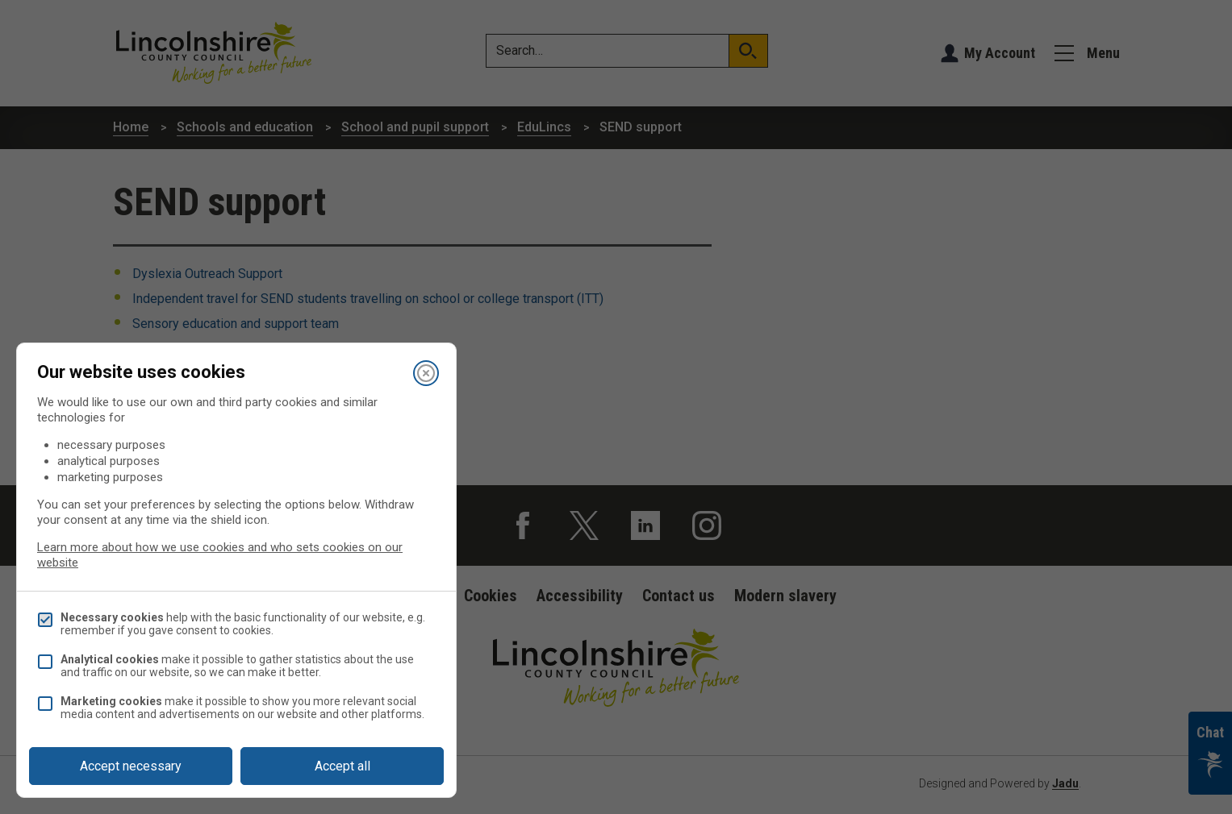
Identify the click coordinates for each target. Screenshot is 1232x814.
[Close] (426, 373)
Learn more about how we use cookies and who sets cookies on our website (220, 555)
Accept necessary (131, 766)
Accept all (342, 766)
